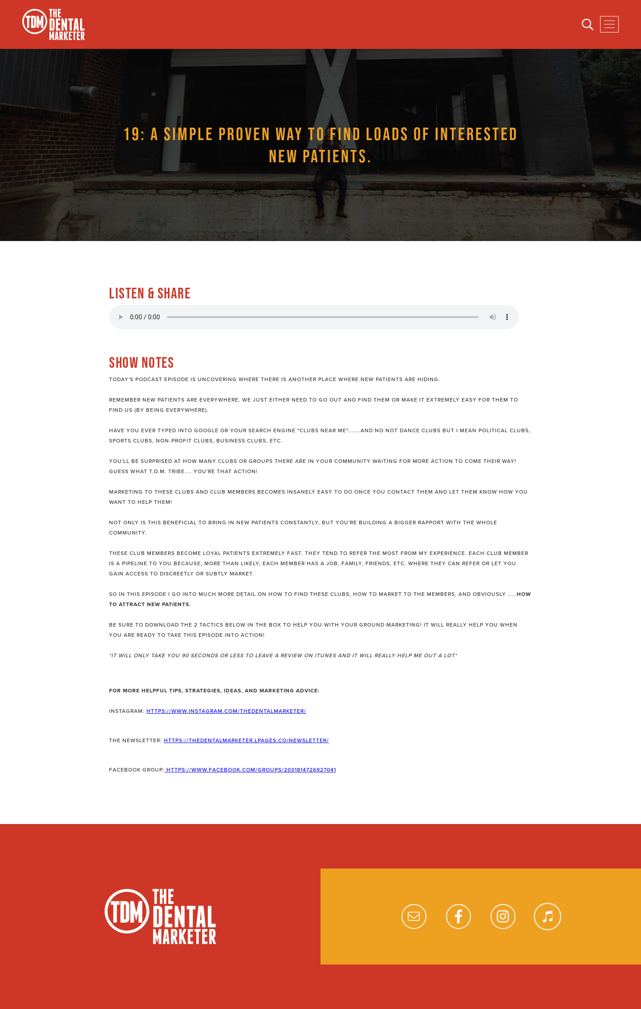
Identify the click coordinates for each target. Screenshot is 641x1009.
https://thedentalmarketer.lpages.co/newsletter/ (246, 740)
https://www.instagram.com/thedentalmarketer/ (226, 711)
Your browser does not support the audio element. (314, 317)
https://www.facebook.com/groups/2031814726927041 (250, 770)
